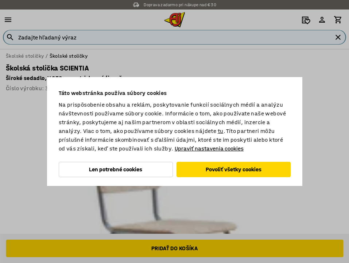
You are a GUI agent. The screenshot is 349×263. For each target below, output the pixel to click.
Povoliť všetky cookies (233, 169)
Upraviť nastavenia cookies (209, 148)
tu (221, 130)
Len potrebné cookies (115, 169)
